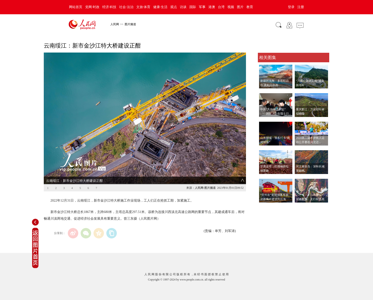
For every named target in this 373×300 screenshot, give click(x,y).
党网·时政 (92, 7)
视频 (230, 7)
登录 (291, 7)
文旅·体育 (143, 7)
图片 (240, 7)
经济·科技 (109, 7)
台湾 (221, 7)
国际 (192, 7)
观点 (173, 7)
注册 (300, 7)
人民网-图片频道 (205, 187)
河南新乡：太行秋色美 (310, 199)
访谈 (183, 7)
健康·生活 (160, 7)
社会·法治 (126, 7)
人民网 (114, 24)
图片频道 (130, 24)
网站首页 (75, 7)
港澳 (211, 7)
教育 (249, 7)
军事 (202, 7)
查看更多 (264, 207)
